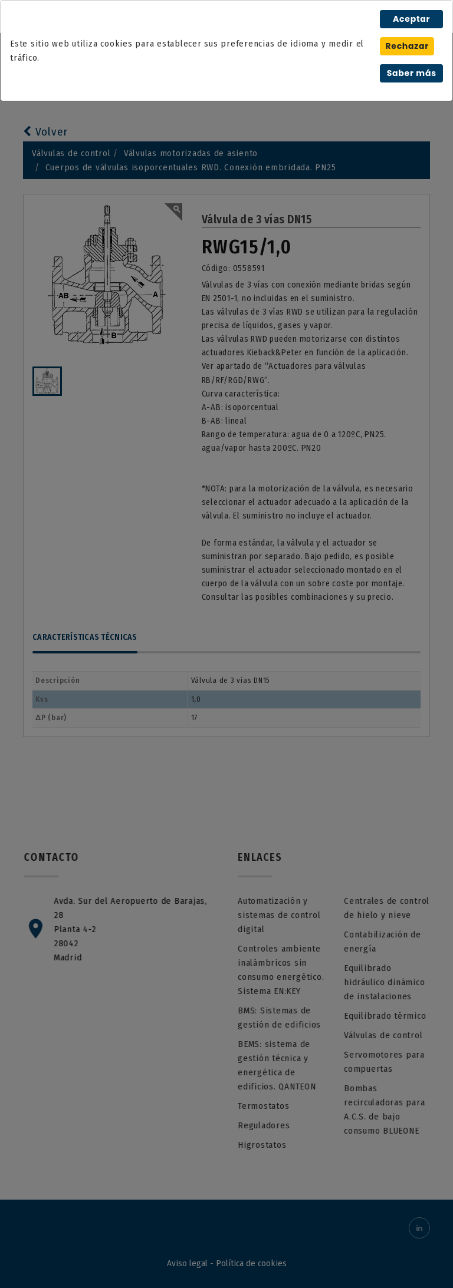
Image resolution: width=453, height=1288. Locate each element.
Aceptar (411, 19)
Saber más (411, 73)
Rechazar (407, 46)
